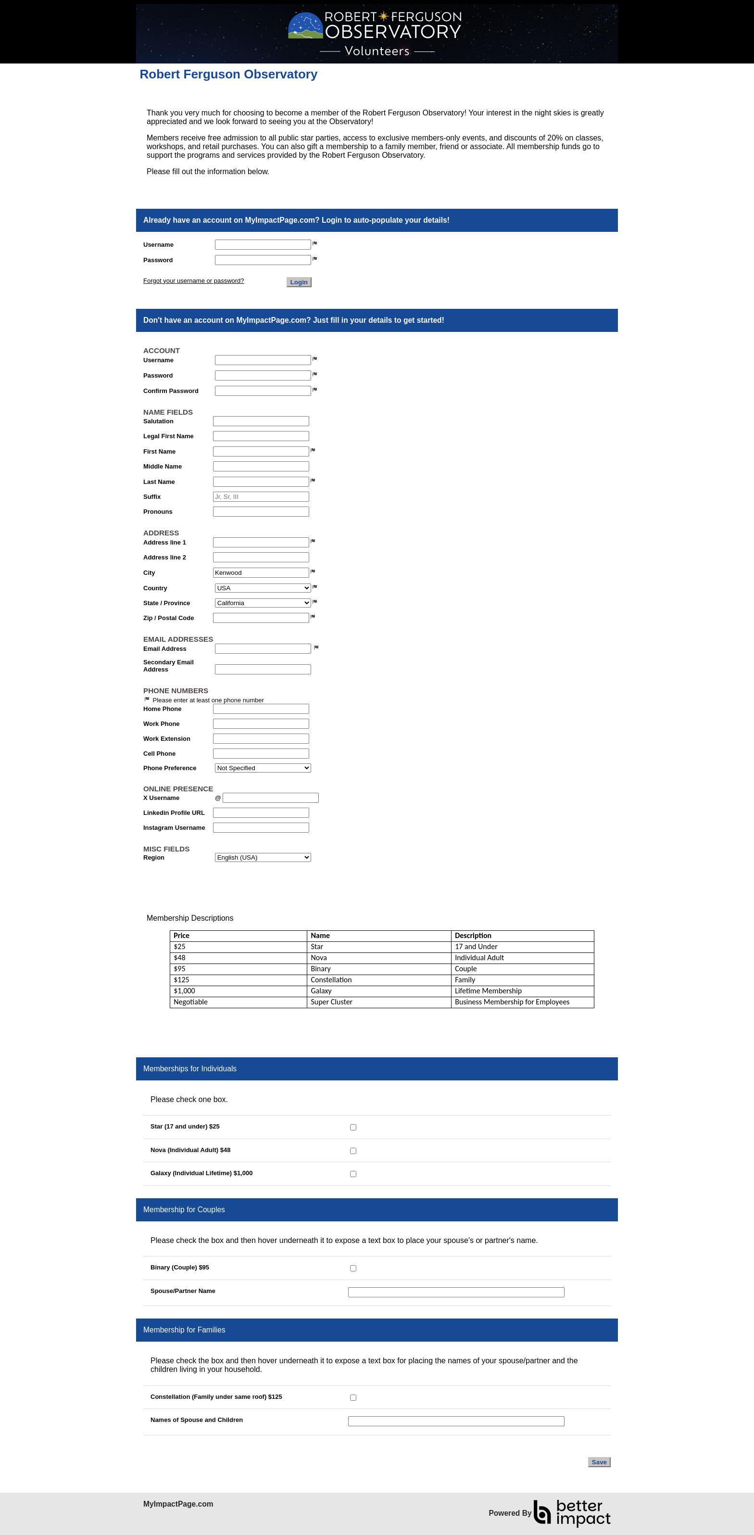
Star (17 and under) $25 (185, 1126)
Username (158, 244)
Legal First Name (168, 436)
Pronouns (158, 511)
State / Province (166, 603)
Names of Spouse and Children (197, 1419)
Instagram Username (174, 827)
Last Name (159, 481)
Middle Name (162, 466)
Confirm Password (171, 390)
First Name (159, 451)
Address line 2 (164, 557)
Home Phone (162, 708)
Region (153, 857)
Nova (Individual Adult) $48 (190, 1150)
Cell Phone (159, 753)
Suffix (152, 496)
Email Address (165, 648)
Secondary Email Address (168, 666)
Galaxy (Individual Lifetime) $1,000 (201, 1173)
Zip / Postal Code (168, 618)
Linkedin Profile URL (174, 812)
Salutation (158, 421)
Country (155, 588)
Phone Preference (170, 768)
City (149, 572)
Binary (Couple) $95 (180, 1267)
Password (158, 260)
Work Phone (161, 723)
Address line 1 (164, 542)
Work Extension (166, 738)
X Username (161, 797)
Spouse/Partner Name (183, 1290)
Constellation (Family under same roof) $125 (216, 1396)
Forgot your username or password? (193, 280)
